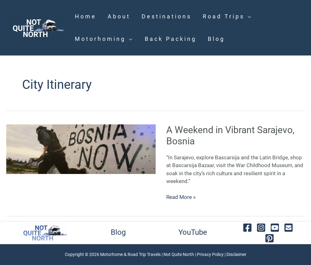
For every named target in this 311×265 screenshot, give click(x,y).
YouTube (192, 232)
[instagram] (261, 227)
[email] (288, 227)
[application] (248, 16)
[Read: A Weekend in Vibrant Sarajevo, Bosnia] (81, 149)
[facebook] (247, 227)
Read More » (181, 196)
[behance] (269, 238)
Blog (118, 232)
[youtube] (275, 227)
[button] (297, 28)
